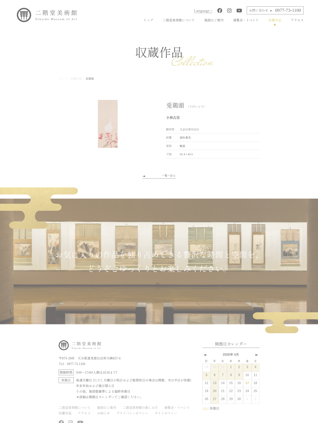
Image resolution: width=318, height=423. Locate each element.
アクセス (297, 20)
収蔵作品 (274, 20)
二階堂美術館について (179, 20)
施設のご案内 (214, 20)
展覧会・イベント (246, 20)
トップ (148, 20)
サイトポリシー (166, 412)
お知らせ (103, 412)
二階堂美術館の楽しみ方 (140, 407)
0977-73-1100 (275, 10)
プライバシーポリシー (132, 412)
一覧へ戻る (169, 175)
